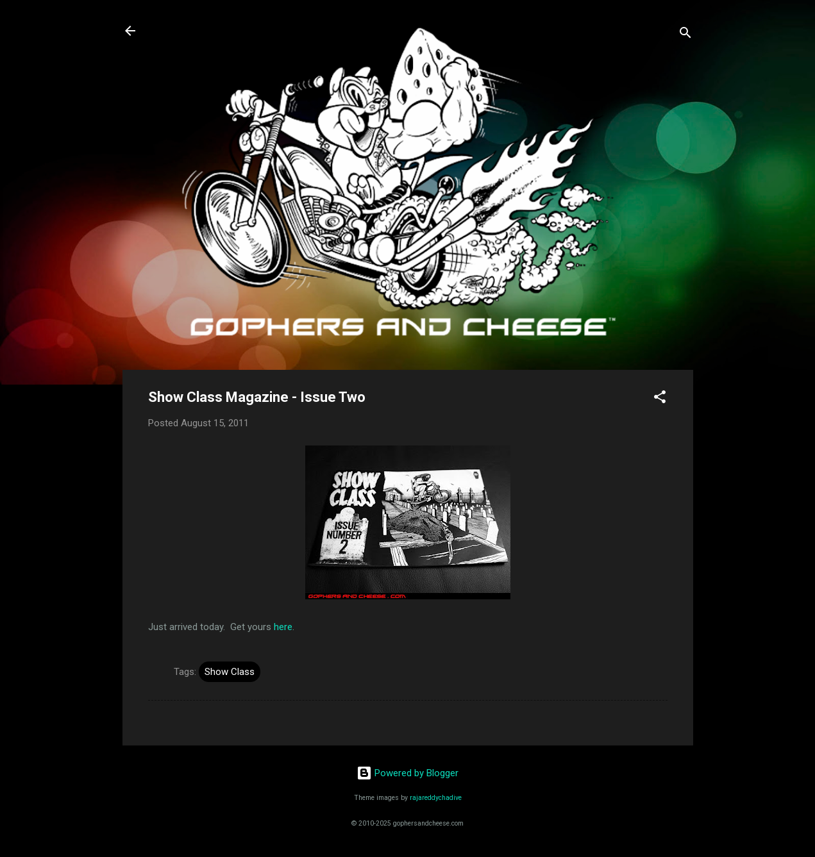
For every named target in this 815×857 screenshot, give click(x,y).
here (283, 627)
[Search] (685, 34)
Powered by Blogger (407, 773)
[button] (660, 399)
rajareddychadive (436, 798)
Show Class (230, 672)
